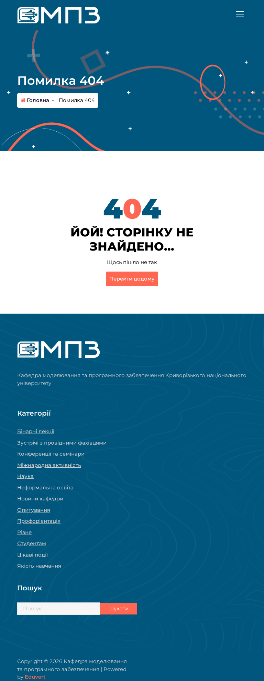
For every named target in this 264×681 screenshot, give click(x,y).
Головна (35, 100)
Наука (25, 476)
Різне (24, 532)
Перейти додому (132, 278)
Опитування (33, 510)
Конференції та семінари (51, 453)
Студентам (31, 543)
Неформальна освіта (45, 487)
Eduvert (35, 676)
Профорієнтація (38, 521)
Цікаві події (32, 554)
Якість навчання (39, 565)
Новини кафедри (40, 498)
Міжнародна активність (49, 465)
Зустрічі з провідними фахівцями (62, 442)
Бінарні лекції (35, 431)
